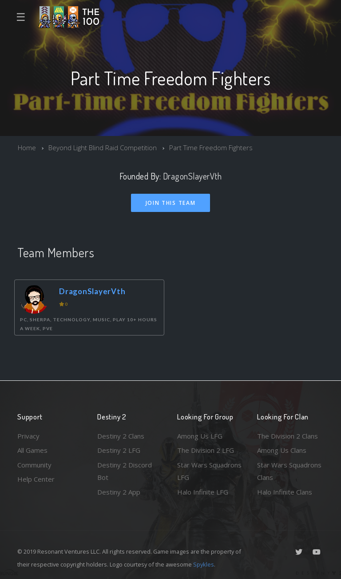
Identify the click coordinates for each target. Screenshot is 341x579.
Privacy (28, 435)
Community (34, 464)
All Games (32, 450)
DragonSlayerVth (192, 176)
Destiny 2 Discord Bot (124, 471)
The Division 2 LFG (205, 450)
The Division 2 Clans (287, 435)
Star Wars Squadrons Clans (289, 471)
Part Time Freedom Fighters (211, 147)
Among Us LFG (199, 435)
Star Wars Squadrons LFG (209, 471)
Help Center (36, 479)
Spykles (203, 564)
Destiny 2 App (118, 491)
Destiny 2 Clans (120, 435)
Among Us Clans (281, 450)
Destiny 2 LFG (118, 450)
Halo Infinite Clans (284, 491)
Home (27, 147)
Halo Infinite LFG (202, 491)
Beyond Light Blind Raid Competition (102, 147)
